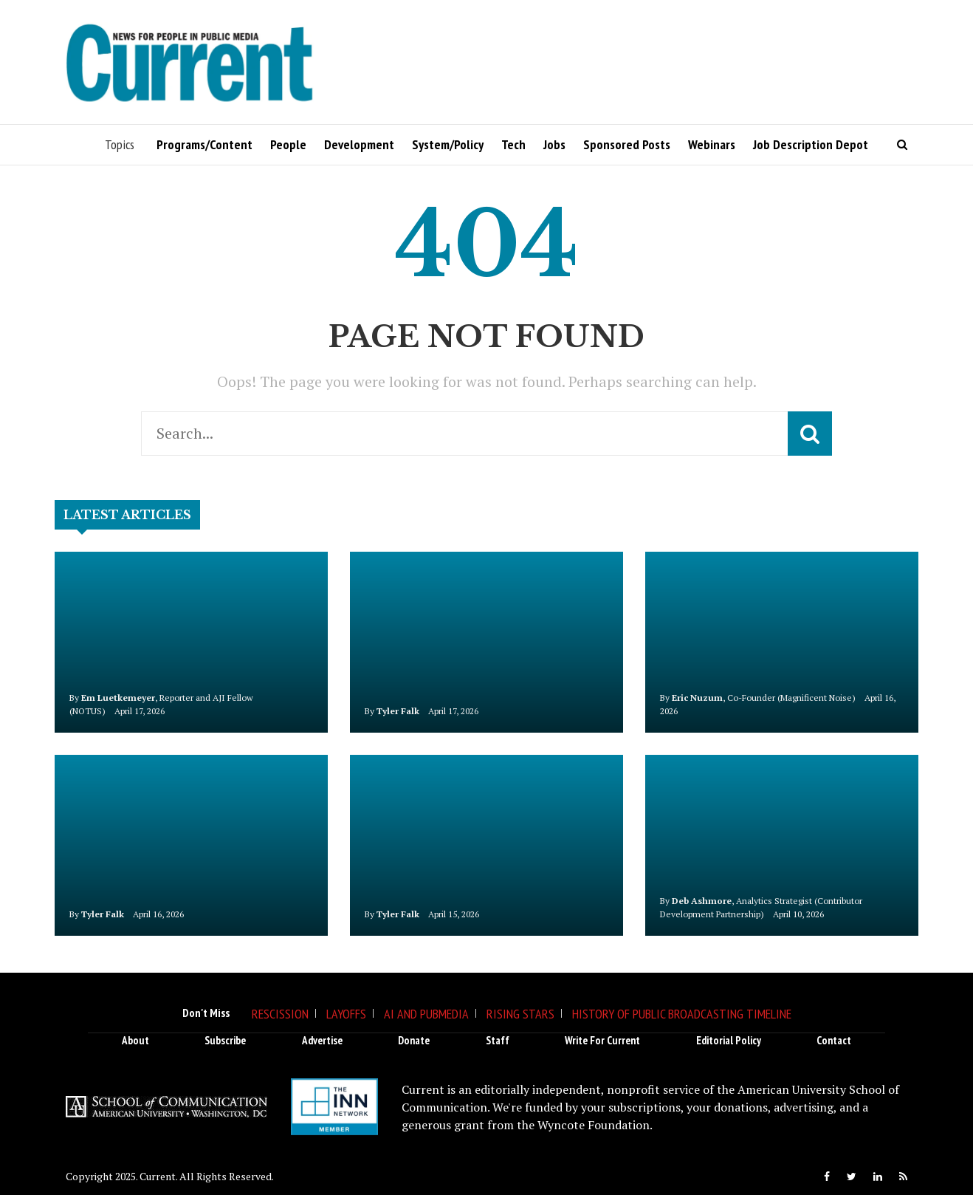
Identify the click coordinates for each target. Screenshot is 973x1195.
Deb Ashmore (702, 900)
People (288, 144)
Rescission (280, 1013)
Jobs (554, 144)
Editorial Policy (728, 1040)
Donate (414, 1040)
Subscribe (225, 1040)
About (135, 1040)
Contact (833, 1040)
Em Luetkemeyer (118, 697)
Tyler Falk (398, 710)
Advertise (322, 1040)
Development (359, 144)
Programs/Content (204, 144)
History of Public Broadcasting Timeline (681, 1013)
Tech (513, 144)
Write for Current (602, 1040)
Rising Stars (520, 1013)
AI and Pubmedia (426, 1013)
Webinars (711, 144)
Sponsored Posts (626, 144)
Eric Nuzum (697, 697)
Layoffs (346, 1013)
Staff (497, 1040)
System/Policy (448, 144)
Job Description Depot (810, 144)
